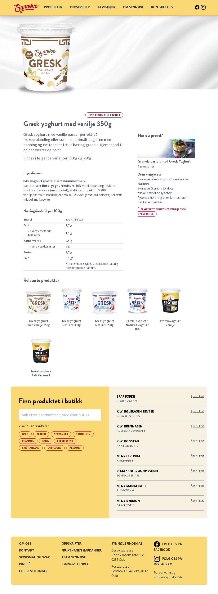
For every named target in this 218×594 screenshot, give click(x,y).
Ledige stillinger (33, 571)
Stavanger (61, 434)
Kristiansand (30, 447)
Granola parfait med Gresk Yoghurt (164, 161)
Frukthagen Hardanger (82, 550)
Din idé (24, 564)
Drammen (28, 441)
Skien (45, 441)
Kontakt (26, 550)
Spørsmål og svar (34, 557)
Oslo (25, 434)
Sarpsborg (54, 447)
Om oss (25, 543)
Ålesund (75, 447)
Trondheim (83, 434)
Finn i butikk (104, 115)
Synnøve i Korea (75, 564)
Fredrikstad (65, 441)
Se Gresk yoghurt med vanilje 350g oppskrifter (162, 212)
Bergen (41, 434)
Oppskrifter (72, 543)
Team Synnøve (74, 557)
